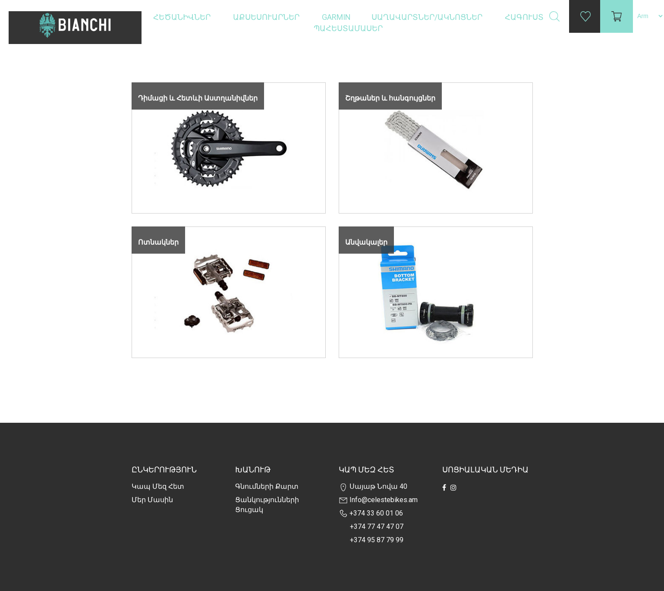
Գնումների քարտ (267, 486)
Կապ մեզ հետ (158, 486)
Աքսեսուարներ (267, 17)
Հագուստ (525, 17)
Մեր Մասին (152, 500)
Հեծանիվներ (182, 17)
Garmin (336, 17)
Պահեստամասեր (349, 28)
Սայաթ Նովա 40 (373, 486)
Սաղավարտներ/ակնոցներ (427, 17)
